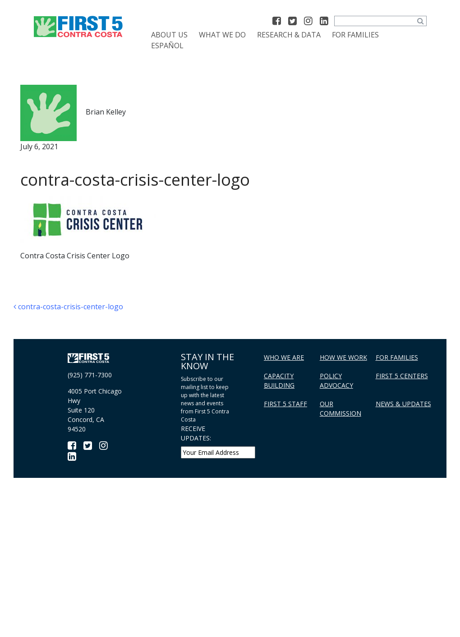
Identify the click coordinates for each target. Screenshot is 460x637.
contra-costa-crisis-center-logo (68, 307)
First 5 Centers (402, 375)
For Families (355, 35)
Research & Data (289, 35)
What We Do (222, 35)
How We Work (343, 357)
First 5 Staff (285, 403)
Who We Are (284, 357)
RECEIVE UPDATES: (196, 433)
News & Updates (403, 403)
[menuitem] (167, 45)
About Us (169, 35)
